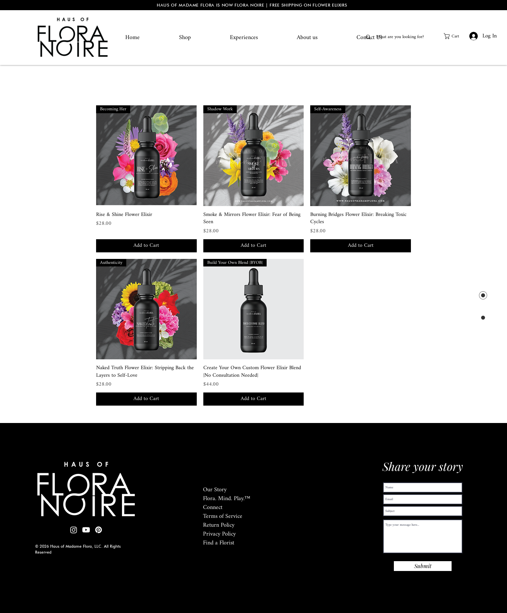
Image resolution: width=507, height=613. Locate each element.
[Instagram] (73, 529)
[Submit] (423, 566)
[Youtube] (86, 529)
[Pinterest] (98, 529)
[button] (455, 36)
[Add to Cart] (146, 245)
